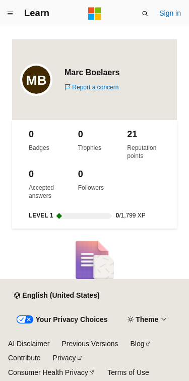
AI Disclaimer (28, 344)
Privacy (64, 358)
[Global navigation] (10, 14)
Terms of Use (128, 372)
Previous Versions (89, 344)
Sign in (170, 13)
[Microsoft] (94, 13)
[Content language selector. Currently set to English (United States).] (56, 296)
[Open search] (145, 14)
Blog (138, 344)
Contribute (24, 358)
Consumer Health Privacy (48, 372)
